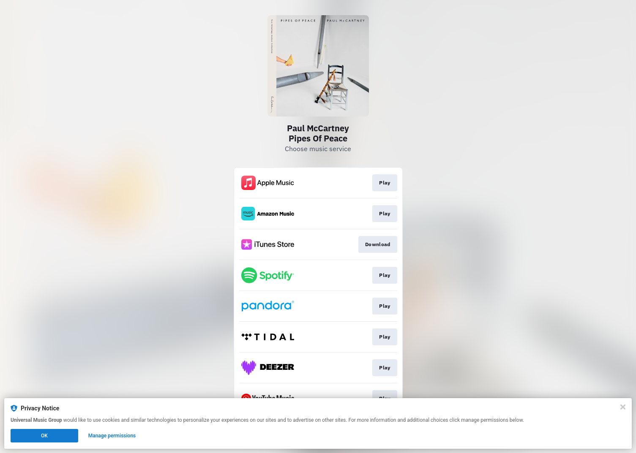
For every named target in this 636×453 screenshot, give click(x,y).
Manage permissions (112, 436)
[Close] (623, 407)
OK (44, 436)
